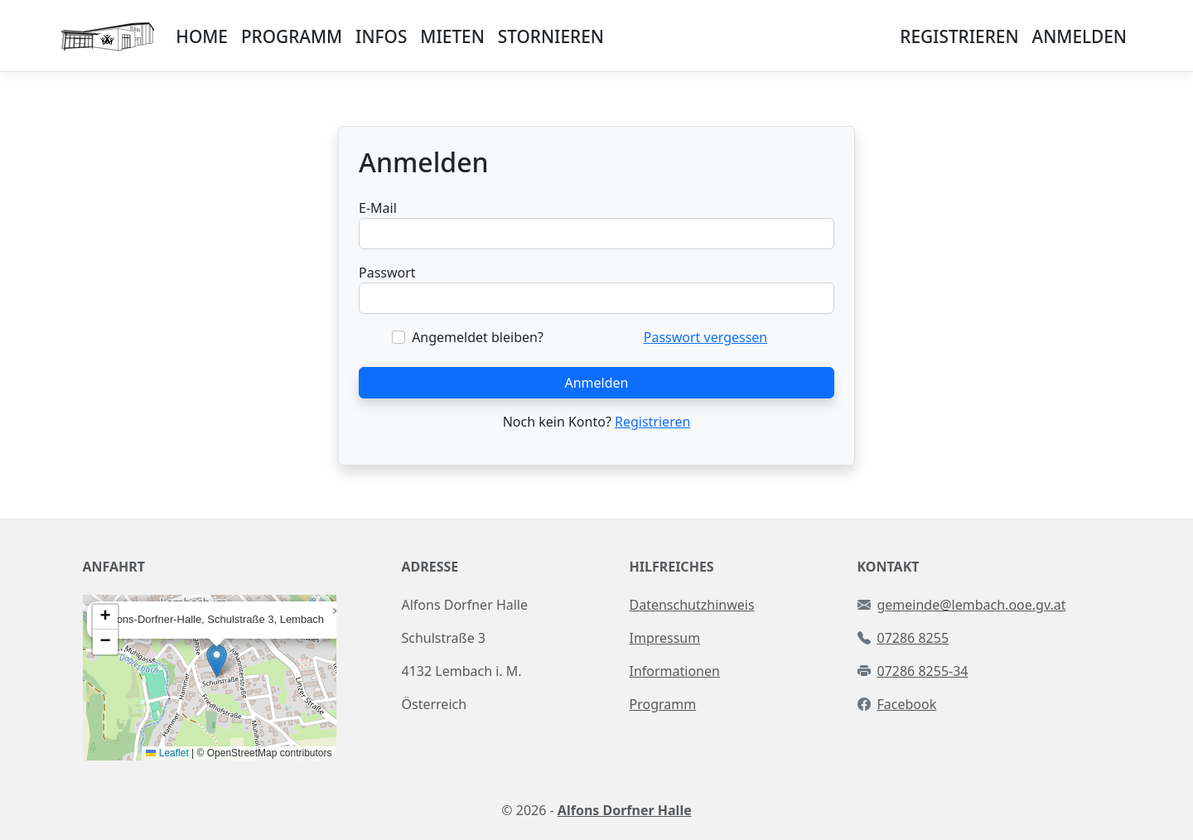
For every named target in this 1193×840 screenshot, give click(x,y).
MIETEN (452, 36)
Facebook (907, 704)
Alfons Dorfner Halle (625, 810)
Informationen (675, 671)
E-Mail (378, 208)
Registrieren (652, 422)
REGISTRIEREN (959, 36)
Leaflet (167, 753)
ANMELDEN (1079, 36)
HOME (202, 36)
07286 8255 (913, 638)
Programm (663, 704)
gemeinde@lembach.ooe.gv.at (971, 605)
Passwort (387, 272)
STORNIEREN (551, 36)
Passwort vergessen (706, 337)
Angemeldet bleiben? (477, 337)
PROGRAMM (291, 36)
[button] (216, 661)
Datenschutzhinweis (692, 605)
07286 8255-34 (922, 671)
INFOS (381, 36)
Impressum (665, 638)
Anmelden (597, 383)
